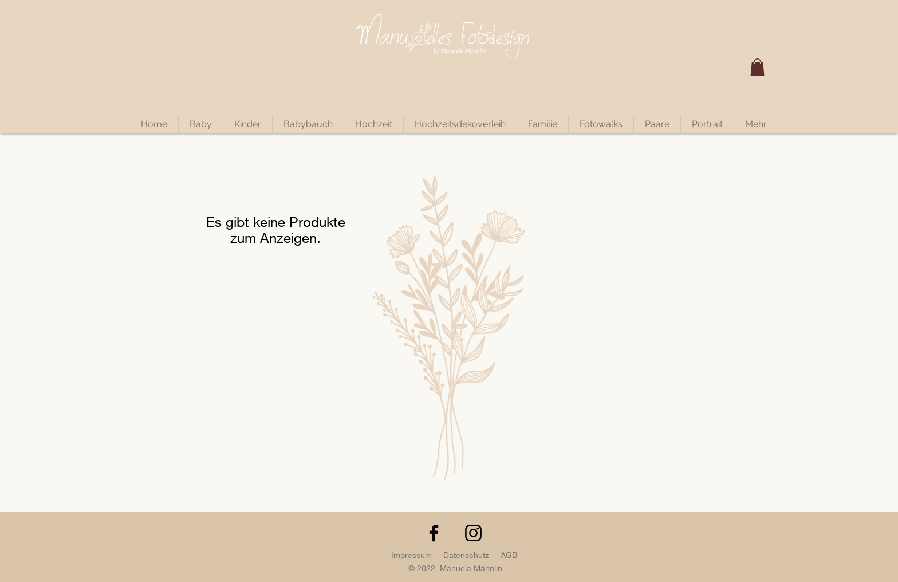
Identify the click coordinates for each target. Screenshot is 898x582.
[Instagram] (473, 533)
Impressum (411, 555)
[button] (757, 67)
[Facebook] (434, 533)
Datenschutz (466, 555)
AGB (509, 555)
